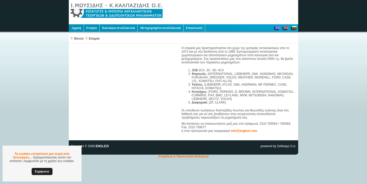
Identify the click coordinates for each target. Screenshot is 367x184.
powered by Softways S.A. (278, 146)
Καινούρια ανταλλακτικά (118, 28)
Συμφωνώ (42, 171)
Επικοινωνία (194, 28)
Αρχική (76, 28)
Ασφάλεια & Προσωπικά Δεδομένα (183, 156)
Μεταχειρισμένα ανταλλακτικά (160, 28)
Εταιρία (91, 28)
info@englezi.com (244, 131)
